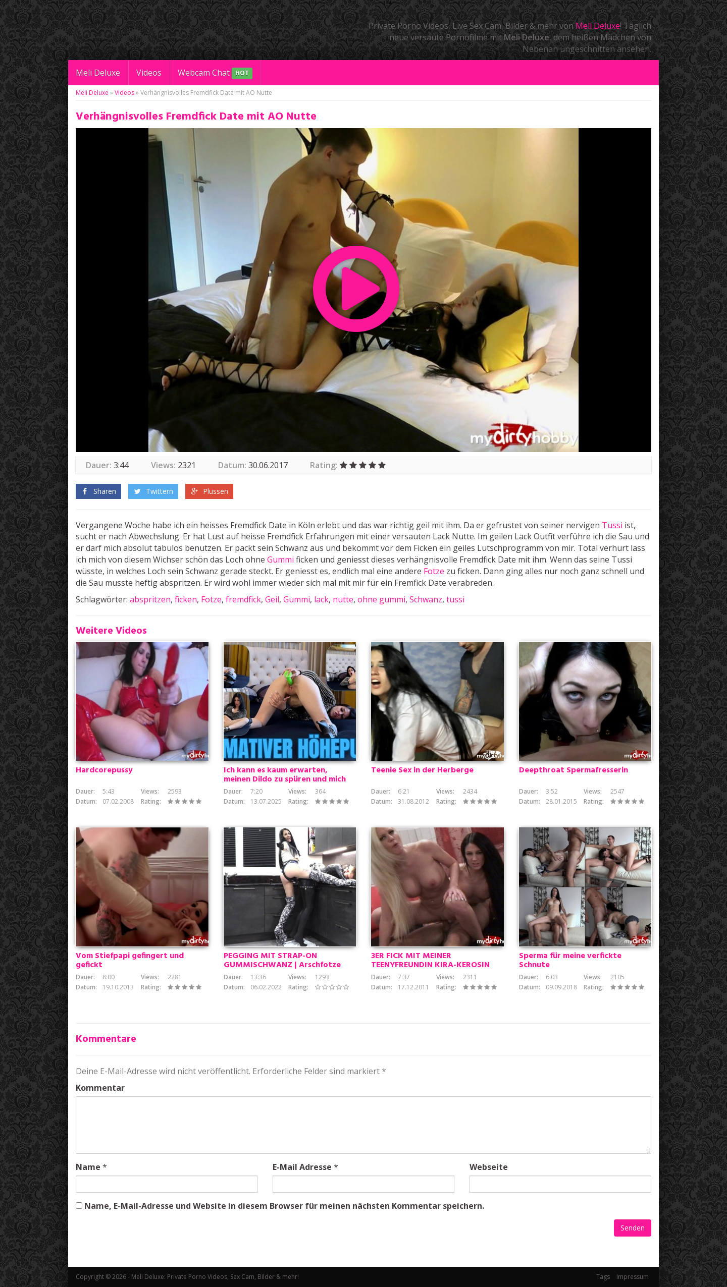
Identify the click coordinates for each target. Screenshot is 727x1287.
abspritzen (150, 599)
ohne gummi (381, 599)
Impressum (632, 1276)
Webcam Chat (215, 73)
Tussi (612, 525)
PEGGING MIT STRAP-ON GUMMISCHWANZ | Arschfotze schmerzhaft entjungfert (282, 965)
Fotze (434, 571)
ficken (186, 599)
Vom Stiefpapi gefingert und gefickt (130, 960)
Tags (603, 1276)
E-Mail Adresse (302, 1166)
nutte (343, 599)
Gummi (280, 559)
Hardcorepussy (104, 770)
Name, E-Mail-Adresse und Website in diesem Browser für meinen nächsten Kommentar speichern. (284, 1205)
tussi (455, 599)
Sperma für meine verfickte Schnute (570, 960)
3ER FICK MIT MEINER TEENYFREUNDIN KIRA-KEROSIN (430, 960)
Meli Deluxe (598, 25)
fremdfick (243, 599)
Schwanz (425, 599)
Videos (149, 72)
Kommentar (100, 1087)
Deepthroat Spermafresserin (573, 770)
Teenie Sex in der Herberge (422, 770)
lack (321, 599)
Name (88, 1166)
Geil (272, 599)
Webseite (489, 1166)
